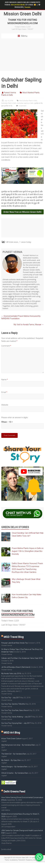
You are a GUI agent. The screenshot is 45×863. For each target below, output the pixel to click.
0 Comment (21, 106)
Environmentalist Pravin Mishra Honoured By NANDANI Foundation (21, 317)
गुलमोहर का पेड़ (38, 103)
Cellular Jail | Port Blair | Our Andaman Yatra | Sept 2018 (21, 658)
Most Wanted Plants (31, 92)
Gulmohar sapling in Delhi (25, 103)
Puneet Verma (10, 92)
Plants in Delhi (7, 95)
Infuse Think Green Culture (11, 739)
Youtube (27, 7)
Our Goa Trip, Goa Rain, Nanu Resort (15, 710)
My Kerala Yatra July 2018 (11, 673)
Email (4, 392)
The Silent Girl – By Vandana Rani (13, 754)
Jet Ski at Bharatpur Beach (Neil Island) (15, 667)
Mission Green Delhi (22, 14)
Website (4, 405)
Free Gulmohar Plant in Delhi (28, 101)
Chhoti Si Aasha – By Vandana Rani (14, 773)
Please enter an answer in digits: (14, 417)
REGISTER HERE (18, 5)
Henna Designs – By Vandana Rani (14, 767)
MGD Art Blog (12, 732)
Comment (6, 346)
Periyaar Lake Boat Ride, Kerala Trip (14, 643)
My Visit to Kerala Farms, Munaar (29, 324)
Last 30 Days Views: (19, 29)
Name (4, 379)
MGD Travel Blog (14, 636)
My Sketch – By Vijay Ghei (11, 760)
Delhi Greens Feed (14, 791)
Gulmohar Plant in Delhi (8, 103)
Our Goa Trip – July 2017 (10, 698)
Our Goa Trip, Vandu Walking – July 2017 (16, 717)
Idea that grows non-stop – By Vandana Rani (18, 745)
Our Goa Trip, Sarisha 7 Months (13, 704)
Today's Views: (20, 27)
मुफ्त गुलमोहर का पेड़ (6, 106)
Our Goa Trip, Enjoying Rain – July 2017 (16, 723)
